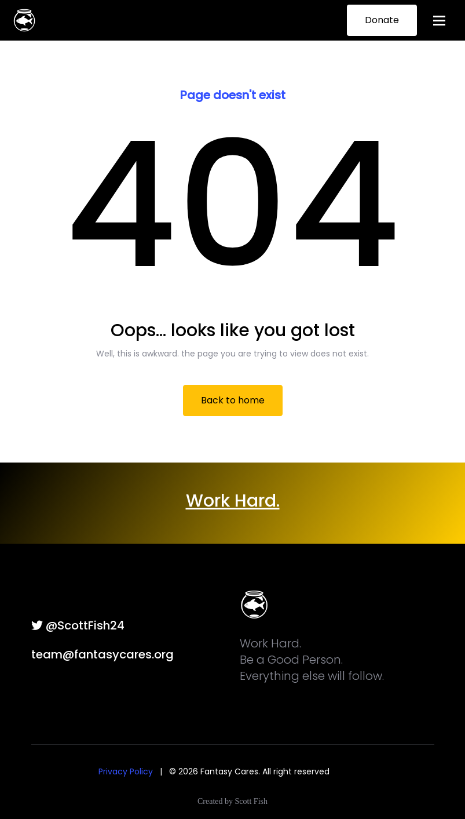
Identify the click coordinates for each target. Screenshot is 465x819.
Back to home (233, 400)
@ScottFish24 (78, 625)
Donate (382, 20)
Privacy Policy (125, 771)
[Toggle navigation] (439, 20)
